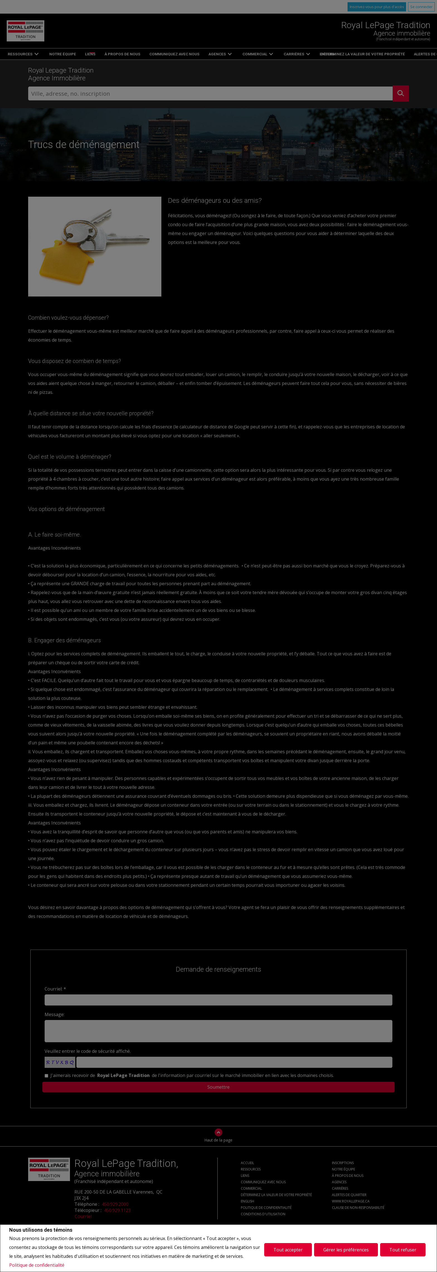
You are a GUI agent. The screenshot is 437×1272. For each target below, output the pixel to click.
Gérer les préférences (346, 1248)
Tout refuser (402, 1248)
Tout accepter (288, 1248)
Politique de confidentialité (36, 1265)
